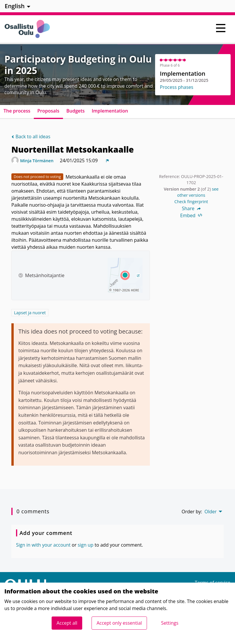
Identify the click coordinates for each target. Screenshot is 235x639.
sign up (85, 545)
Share (191, 208)
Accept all (67, 623)
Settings (169, 623)
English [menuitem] (15, 6)
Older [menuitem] (210, 511)
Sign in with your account (43, 545)
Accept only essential (119, 623)
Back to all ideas (30, 136)
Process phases (176, 87)
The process (16, 111)
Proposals (48, 111)
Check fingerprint (191, 201)
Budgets (75, 111)
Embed (191, 215)
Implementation (110, 111)
